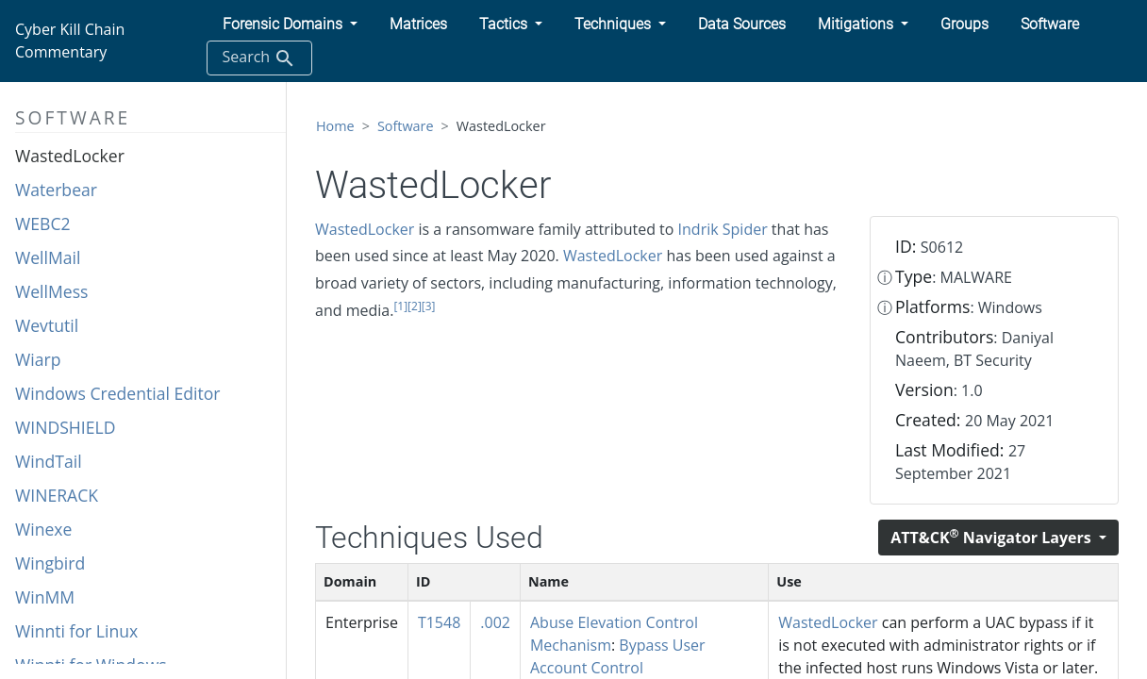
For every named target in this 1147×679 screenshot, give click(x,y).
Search (260, 58)
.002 (495, 622)
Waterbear (56, 189)
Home (335, 126)
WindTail (48, 461)
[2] (414, 306)
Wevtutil (46, 325)
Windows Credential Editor (118, 393)
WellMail (48, 257)
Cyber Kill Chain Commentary (70, 40)
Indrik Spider (723, 229)
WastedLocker (70, 155)
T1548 (439, 622)
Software (405, 126)
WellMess (51, 291)
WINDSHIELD (65, 427)
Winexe (43, 529)
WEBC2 (43, 223)
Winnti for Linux (76, 631)
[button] (290, 24)
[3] (429, 306)
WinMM (45, 597)
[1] (400, 306)
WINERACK (56, 495)
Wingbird (50, 563)
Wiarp (37, 359)
